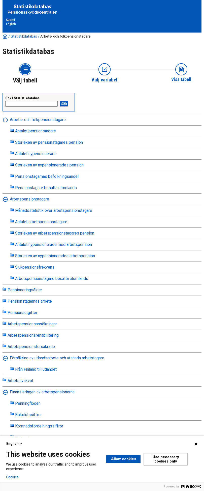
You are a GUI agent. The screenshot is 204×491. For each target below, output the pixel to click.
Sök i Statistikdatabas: (23, 98)
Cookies (12, 477)
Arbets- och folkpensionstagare (65, 36)
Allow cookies (123, 459)
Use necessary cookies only (166, 459)
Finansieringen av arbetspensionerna (42, 392)
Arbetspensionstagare (29, 199)
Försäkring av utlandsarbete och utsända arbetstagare (57, 358)
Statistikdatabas (24, 36)
